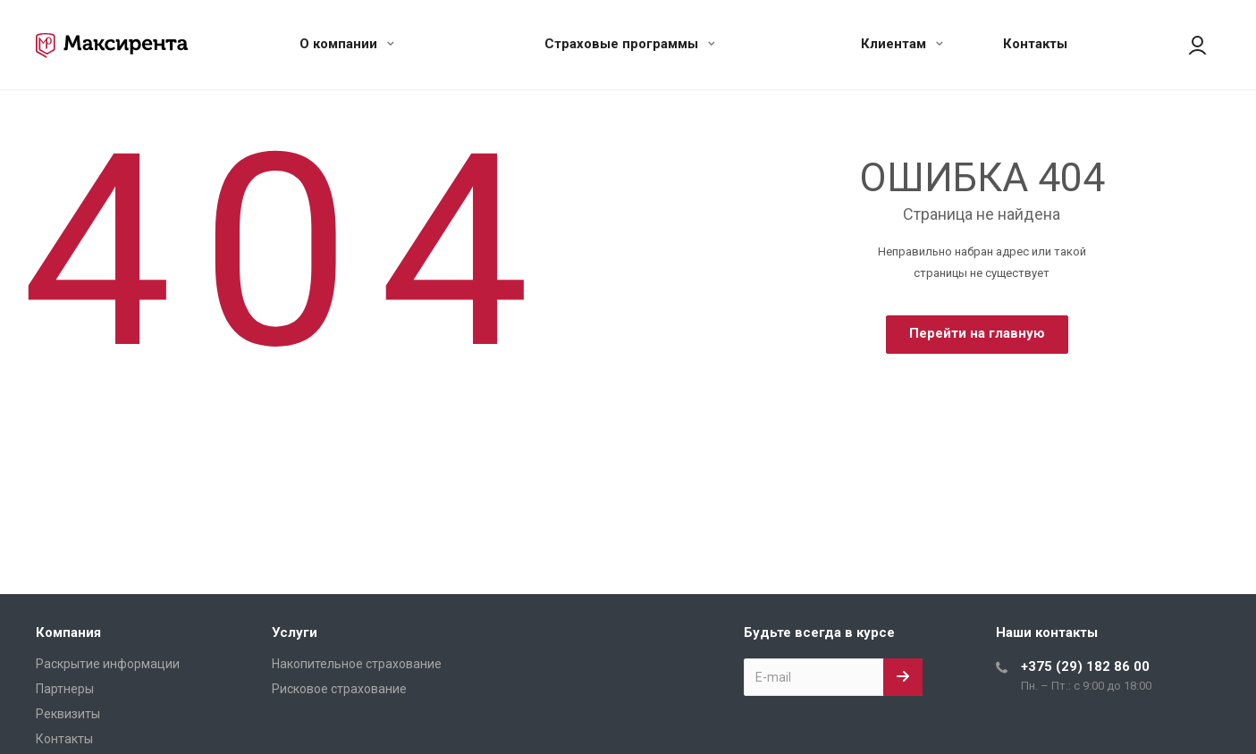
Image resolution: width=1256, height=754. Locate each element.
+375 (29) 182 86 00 (1085, 666)
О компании (346, 44)
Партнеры (65, 689)
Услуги (294, 632)
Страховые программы (629, 44)
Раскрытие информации (108, 664)
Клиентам (902, 44)
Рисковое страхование (339, 689)
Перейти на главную (977, 333)
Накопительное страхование (357, 664)
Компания (68, 632)
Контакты (1035, 44)
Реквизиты (68, 714)
